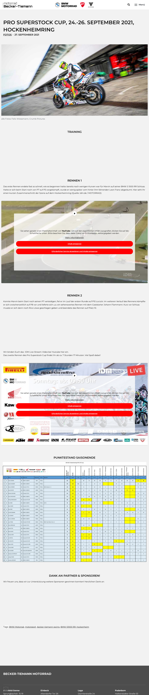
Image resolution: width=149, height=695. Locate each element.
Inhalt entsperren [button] (74, 244)
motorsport (30, 627)
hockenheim (82, 627)
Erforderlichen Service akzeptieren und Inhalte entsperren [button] (74, 251)
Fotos (7, 34)
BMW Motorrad (16, 627)
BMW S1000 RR (68, 627)
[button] (129, 5)
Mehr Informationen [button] (74, 238)
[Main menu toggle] (139, 5)
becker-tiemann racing (48, 627)
